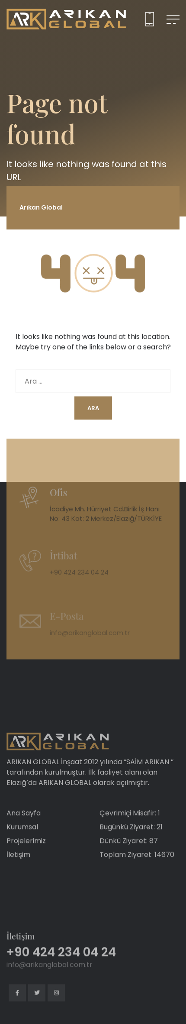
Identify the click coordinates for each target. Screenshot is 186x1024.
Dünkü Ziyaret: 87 (128, 852)
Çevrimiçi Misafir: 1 (129, 825)
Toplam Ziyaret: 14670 (136, 866)
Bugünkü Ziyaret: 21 (131, 838)
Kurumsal (22, 838)
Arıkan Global (41, 207)
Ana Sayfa (23, 825)
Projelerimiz (26, 852)
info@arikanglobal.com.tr (90, 641)
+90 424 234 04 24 (79, 580)
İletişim (18, 866)
